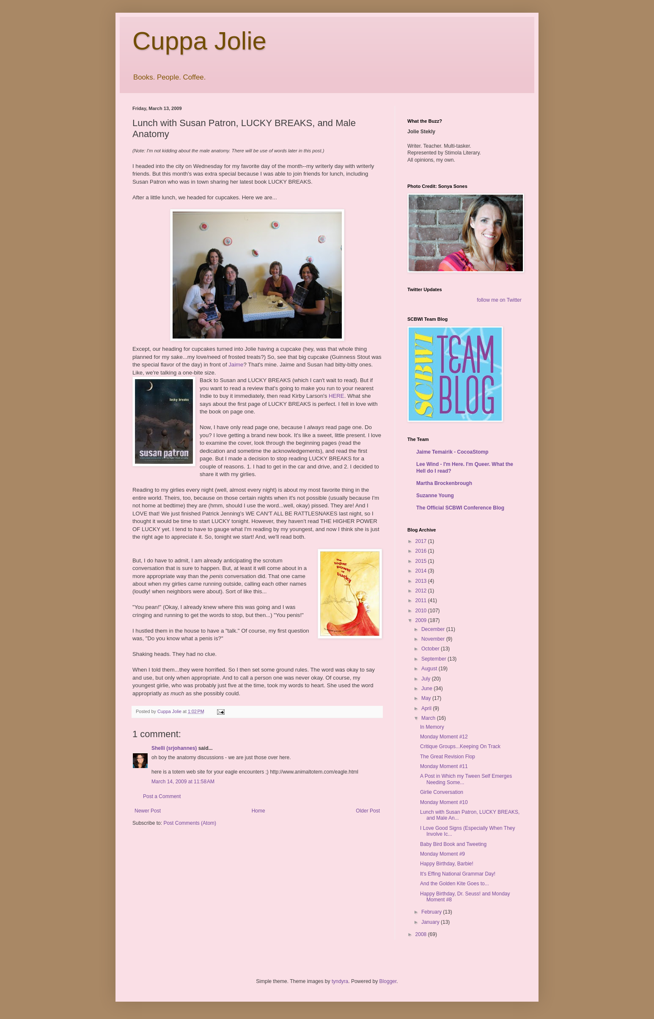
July (426, 679)
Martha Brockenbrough (444, 483)
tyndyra (340, 981)
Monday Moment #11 (444, 766)
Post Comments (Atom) (189, 823)
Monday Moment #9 (442, 854)
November (433, 639)
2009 (421, 620)
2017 (421, 541)
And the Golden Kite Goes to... (454, 884)
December (433, 629)
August (430, 669)
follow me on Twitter (499, 300)
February (432, 912)
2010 (421, 611)
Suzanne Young (435, 495)
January (431, 922)
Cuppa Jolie (199, 41)
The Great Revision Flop (447, 757)
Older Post (368, 811)
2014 (421, 571)
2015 (421, 561)
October (431, 649)
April (427, 708)
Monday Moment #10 (444, 802)
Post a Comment (162, 796)
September (434, 659)
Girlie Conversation (441, 792)
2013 (421, 581)
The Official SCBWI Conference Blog (460, 508)
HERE (336, 396)
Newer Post (148, 811)
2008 (421, 934)
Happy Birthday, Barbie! (446, 864)
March (429, 718)
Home (258, 811)
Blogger (388, 981)
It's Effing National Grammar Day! (457, 874)
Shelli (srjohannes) (174, 748)
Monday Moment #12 (444, 737)
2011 (421, 600)
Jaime (235, 364)
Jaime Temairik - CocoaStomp (452, 452)
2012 (421, 591)
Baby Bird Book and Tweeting (453, 844)
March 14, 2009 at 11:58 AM (182, 782)
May (426, 698)
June (427, 688)
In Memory (432, 727)
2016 (421, 551)
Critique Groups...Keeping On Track (460, 746)
